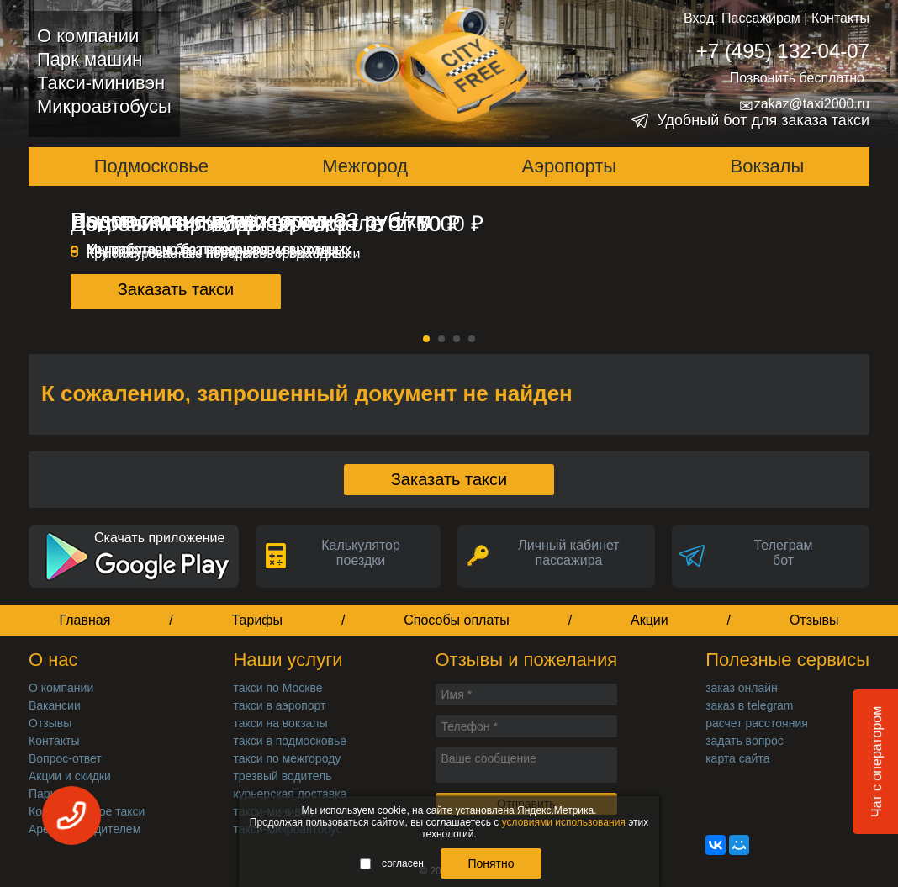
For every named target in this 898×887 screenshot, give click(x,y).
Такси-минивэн (101, 82)
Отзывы (814, 620)
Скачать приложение (159, 538)
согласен (392, 863)
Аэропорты (569, 166)
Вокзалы (768, 166)
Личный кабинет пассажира (568, 553)
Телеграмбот (782, 553)
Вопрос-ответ (65, 758)
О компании (88, 35)
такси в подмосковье (289, 740)
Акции (649, 620)
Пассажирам (760, 18)
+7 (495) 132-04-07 (782, 51)
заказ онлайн (741, 687)
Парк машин (89, 59)
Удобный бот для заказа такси (763, 120)
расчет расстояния (756, 723)
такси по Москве (277, 687)
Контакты (840, 18)
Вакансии (55, 705)
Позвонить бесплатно (797, 78)
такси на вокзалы (280, 723)
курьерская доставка (289, 793)
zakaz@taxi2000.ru (804, 104)
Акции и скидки (70, 776)
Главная (84, 620)
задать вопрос (744, 740)
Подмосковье (151, 166)
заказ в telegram (749, 705)
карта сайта (737, 758)
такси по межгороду (287, 758)
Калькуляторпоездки (360, 553)
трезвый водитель (282, 776)
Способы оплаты (457, 620)
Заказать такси (176, 289)
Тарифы (257, 620)
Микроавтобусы (104, 106)
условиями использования (564, 822)
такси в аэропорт (279, 705)
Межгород (365, 166)
